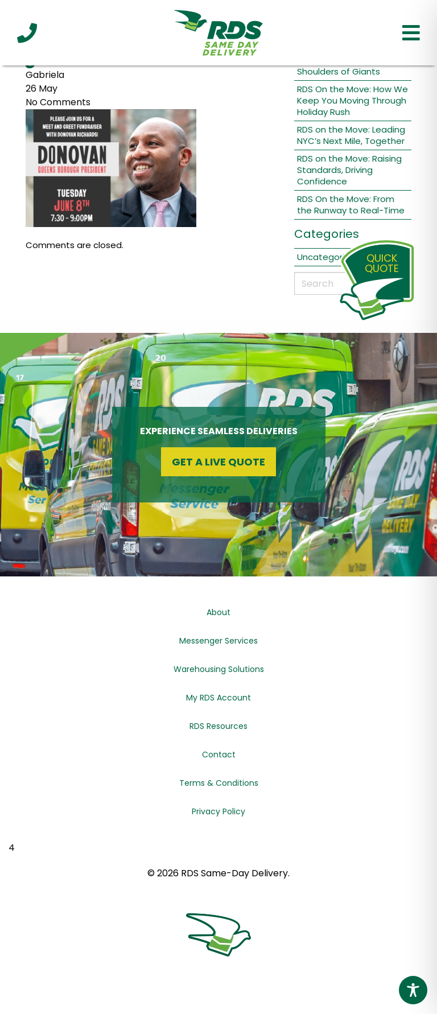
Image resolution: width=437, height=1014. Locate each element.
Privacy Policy (218, 811)
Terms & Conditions (218, 783)
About (218, 612)
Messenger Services (218, 640)
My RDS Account (218, 697)
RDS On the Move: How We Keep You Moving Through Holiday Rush (352, 100)
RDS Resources (218, 726)
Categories (326, 234)
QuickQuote (382, 263)
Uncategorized (328, 257)
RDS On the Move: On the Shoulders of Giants (349, 65)
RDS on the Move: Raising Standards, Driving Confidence (349, 169)
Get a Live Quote (218, 462)
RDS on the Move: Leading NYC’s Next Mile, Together (351, 135)
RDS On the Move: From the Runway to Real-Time (351, 204)
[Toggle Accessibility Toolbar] (413, 990)
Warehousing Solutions (219, 669)
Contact (219, 754)
